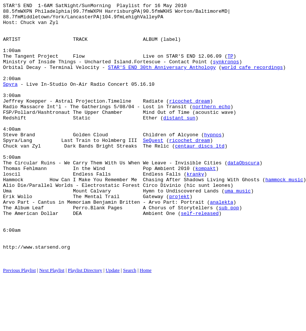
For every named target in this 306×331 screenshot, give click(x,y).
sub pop (229, 249)
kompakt (205, 201)
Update (113, 322)
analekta (221, 242)
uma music (238, 228)
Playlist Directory (85, 322)
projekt (179, 235)
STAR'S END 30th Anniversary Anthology (162, 80)
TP (231, 67)
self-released (200, 255)
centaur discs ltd (200, 174)
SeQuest (153, 168)
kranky (195, 208)
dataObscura (244, 195)
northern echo (211, 127)
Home (146, 322)
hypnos (213, 161)
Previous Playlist (19, 322)
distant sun (179, 141)
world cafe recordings (252, 80)
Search (129, 322)
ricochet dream (189, 121)
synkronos (226, 73)
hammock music (284, 215)
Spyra (10, 100)
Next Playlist (52, 322)
